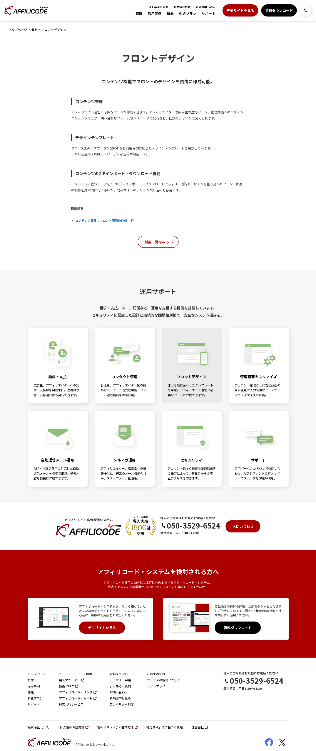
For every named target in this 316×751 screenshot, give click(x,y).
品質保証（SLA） (39, 727)
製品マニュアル (71, 680)
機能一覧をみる (159, 241)
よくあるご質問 (158, 7)
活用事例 (155, 13)
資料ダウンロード (279, 10)
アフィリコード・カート (78, 698)
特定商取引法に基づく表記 (164, 727)
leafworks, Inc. (103, 744)
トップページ (18, 29)
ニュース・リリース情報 (75, 674)
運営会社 (200, 727)
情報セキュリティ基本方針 (117, 727)
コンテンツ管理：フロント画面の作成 (104, 220)
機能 (170, 13)
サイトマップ (156, 686)
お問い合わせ (182, 7)
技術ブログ (68, 686)
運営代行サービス (71, 704)
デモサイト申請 (120, 680)
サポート (209, 13)
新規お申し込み (206, 7)
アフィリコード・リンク (78, 692)
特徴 (138, 13)
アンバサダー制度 (122, 704)
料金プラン (187, 13)
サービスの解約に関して (164, 680)
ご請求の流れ (156, 674)
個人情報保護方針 (74, 727)
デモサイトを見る (240, 10)
